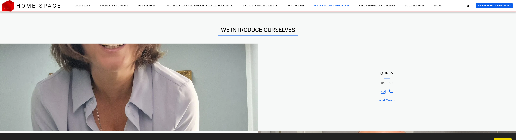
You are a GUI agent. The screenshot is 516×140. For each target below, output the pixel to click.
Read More (387, 100)
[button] (456, 6)
